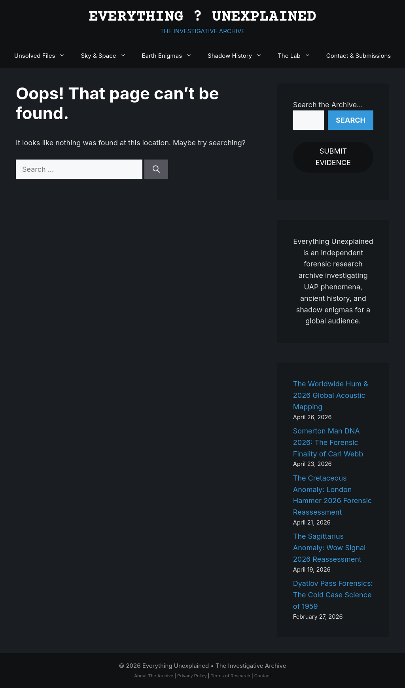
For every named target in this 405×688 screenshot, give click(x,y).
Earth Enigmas (171, 56)
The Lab (298, 56)
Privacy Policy (191, 675)
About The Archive (153, 675)
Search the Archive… (328, 105)
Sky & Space (107, 56)
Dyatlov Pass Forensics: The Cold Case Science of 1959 (333, 594)
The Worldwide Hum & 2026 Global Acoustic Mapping (330, 395)
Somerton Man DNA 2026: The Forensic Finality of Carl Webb (328, 442)
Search (350, 120)
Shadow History (239, 56)
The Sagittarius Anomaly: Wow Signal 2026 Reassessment (329, 547)
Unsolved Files (43, 56)
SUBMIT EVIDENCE (333, 157)
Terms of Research (230, 675)
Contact (262, 675)
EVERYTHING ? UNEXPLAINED (202, 17)
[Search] (156, 169)
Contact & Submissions (358, 55)
